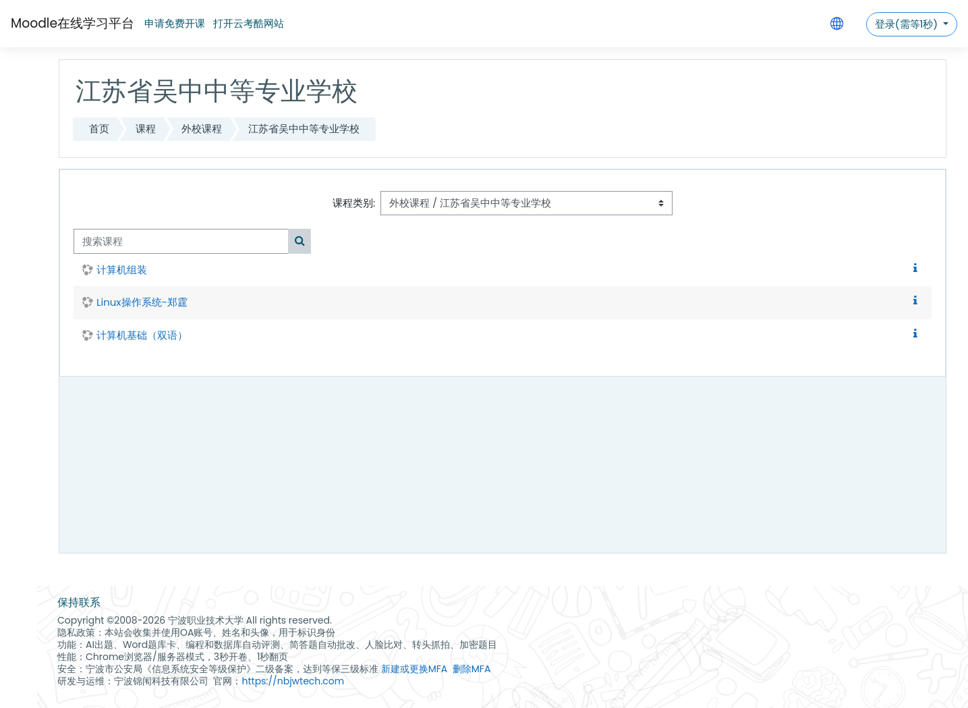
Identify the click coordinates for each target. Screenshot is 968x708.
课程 (146, 128)
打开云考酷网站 (248, 23)
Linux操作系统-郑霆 (142, 302)
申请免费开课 (174, 23)
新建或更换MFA (414, 669)
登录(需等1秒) (907, 24)
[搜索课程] (181, 241)
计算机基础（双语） (142, 335)
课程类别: (354, 203)
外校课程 (201, 128)
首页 (99, 128)
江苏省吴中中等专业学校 (304, 128)
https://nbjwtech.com (292, 681)
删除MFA (472, 669)
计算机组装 (121, 270)
